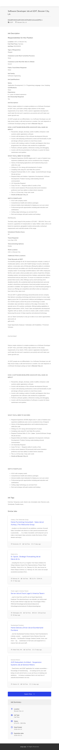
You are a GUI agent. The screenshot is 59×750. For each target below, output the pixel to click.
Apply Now (29, 694)
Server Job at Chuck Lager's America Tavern (27, 593)
